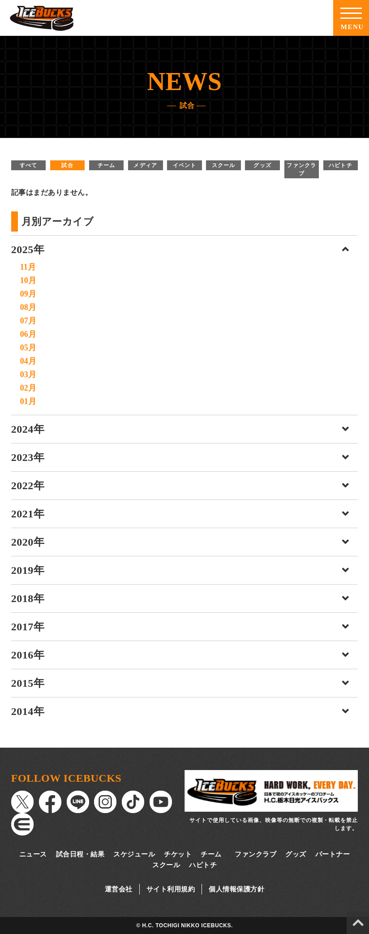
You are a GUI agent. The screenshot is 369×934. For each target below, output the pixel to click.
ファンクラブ (301, 169)
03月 (28, 374)
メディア (145, 165)
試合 (67, 165)
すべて (29, 165)
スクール (224, 165)
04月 (28, 361)
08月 (28, 307)
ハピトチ (340, 165)
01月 (28, 401)
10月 (28, 280)
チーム (107, 165)
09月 (28, 293)
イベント (185, 165)
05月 (28, 347)
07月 (28, 320)
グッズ (262, 165)
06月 (28, 334)
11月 (28, 267)
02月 (28, 387)
